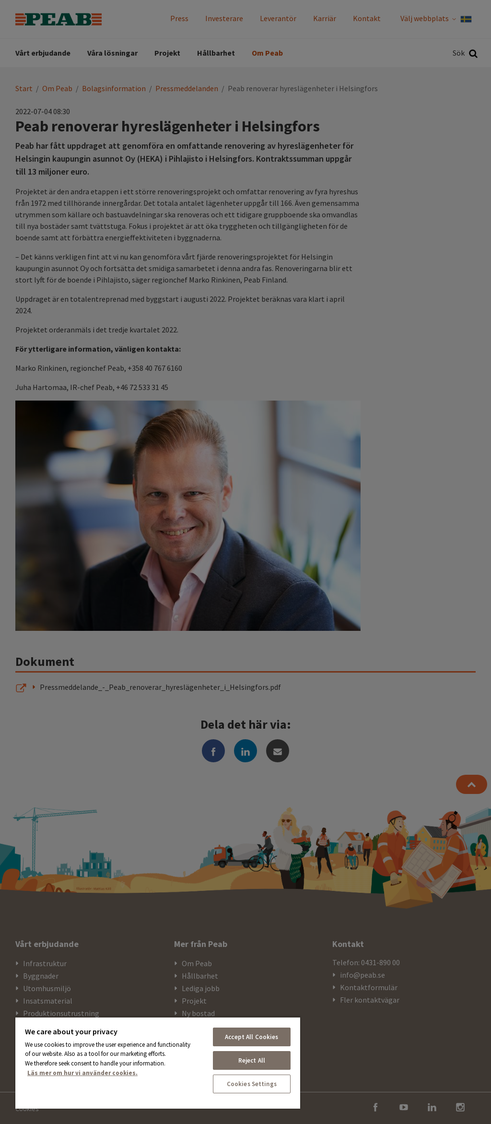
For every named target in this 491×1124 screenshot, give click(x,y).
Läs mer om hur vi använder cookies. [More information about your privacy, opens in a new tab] (82, 1073)
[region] (157, 1063)
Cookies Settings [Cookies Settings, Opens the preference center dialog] (252, 1084)
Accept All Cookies (251, 1037)
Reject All (251, 1060)
